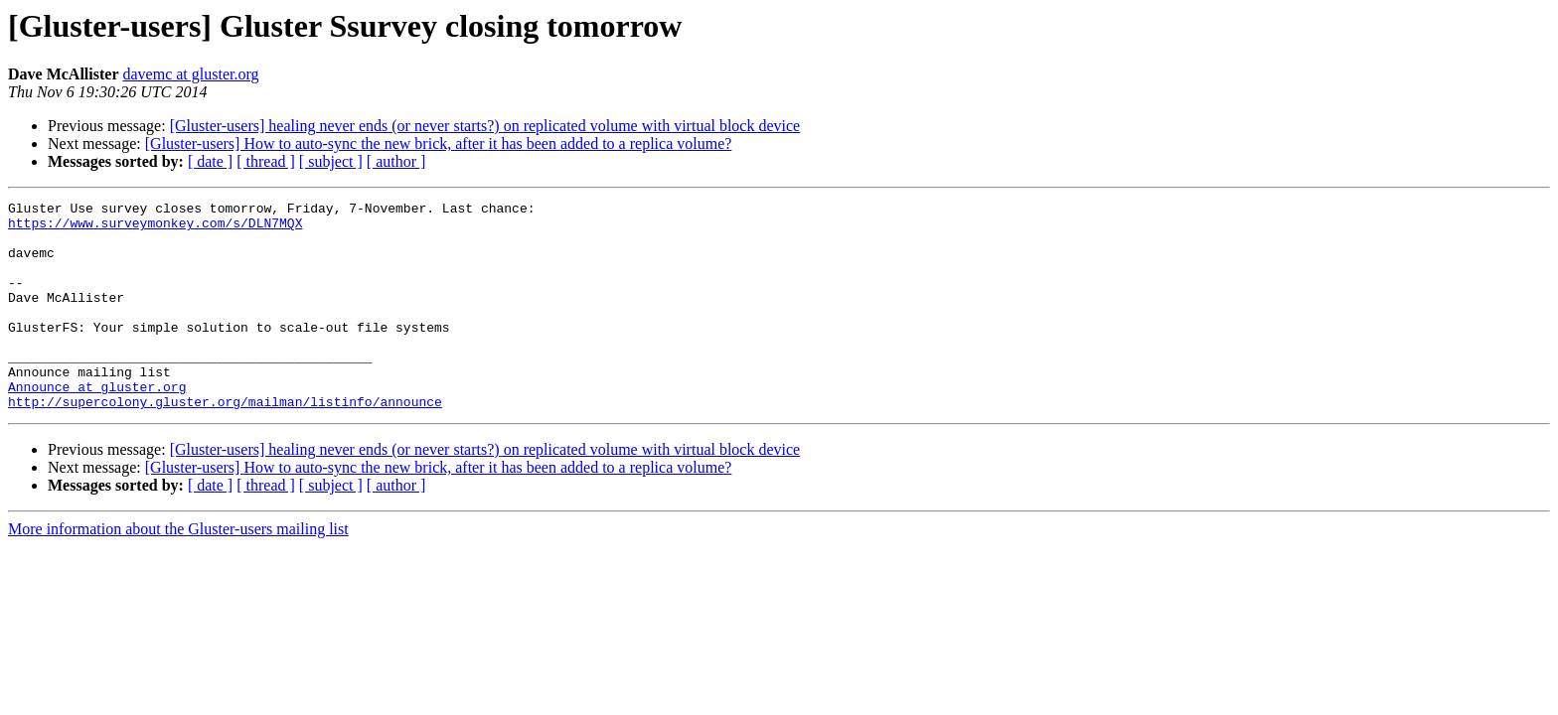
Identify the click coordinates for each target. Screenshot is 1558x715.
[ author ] (396, 161)
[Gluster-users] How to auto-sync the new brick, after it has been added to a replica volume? (438, 143)
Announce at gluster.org (97, 425)
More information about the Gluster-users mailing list (178, 570)
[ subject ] (331, 161)
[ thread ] (265, 161)
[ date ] (210, 161)
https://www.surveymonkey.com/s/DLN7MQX (155, 228)
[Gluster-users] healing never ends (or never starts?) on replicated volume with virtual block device (485, 125)
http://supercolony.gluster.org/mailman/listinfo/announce (225, 443)
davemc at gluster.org (191, 74)
